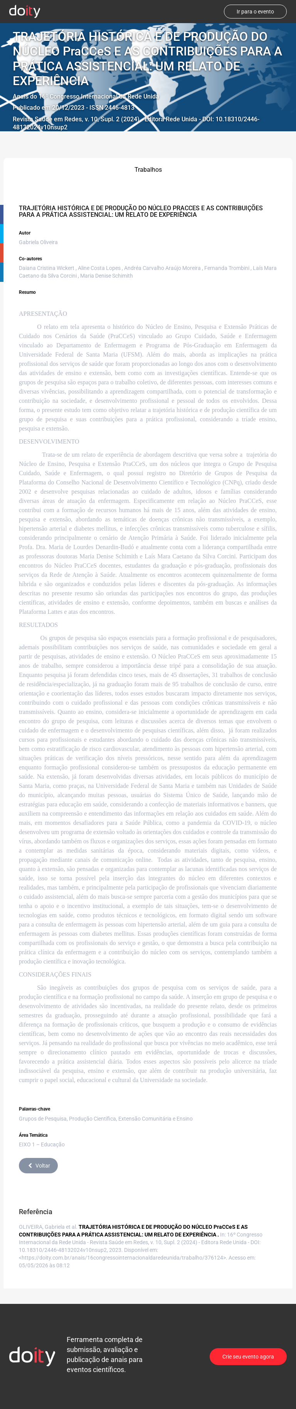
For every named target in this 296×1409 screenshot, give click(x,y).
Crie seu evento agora (248, 1357)
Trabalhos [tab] (148, 169)
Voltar (38, 1166)
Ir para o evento (255, 11)
